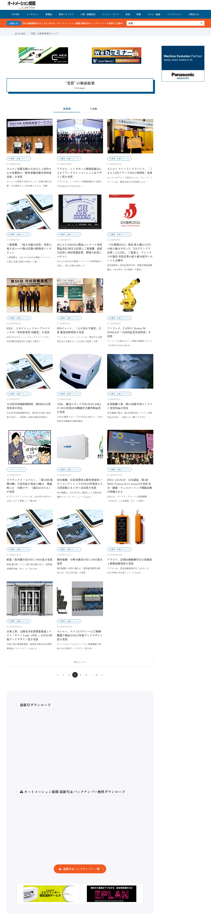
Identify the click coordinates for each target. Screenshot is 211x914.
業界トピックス (66, 14)
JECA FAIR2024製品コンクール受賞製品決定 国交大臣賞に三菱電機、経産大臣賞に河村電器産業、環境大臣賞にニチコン (79, 250)
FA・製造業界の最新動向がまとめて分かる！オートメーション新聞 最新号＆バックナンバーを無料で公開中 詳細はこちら (83, 23)
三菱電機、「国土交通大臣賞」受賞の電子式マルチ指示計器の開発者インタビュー (29, 248)
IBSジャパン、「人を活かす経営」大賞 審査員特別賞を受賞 (79, 330)
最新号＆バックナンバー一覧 (81, 869)
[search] (201, 23)
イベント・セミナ (110, 14)
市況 (128, 14)
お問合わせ (193, 14)
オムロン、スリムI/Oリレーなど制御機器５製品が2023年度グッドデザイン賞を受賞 (80, 635)
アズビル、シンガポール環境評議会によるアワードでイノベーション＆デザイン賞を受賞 (79, 173)
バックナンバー (174, 14)
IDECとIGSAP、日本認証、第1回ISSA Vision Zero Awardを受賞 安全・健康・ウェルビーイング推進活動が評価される (129, 486)
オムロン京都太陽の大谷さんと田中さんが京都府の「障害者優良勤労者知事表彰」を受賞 (29, 173)
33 (96, 674)
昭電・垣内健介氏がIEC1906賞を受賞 (29, 559)
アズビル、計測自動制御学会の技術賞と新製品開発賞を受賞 (129, 561)
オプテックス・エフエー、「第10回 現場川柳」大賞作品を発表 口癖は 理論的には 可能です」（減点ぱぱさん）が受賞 (30, 486)
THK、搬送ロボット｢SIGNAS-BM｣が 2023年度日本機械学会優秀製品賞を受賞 (79, 408)
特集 (138, 14)
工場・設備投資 (87, 14)
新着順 (67, 108)
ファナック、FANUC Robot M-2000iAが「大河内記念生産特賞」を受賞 (129, 332)
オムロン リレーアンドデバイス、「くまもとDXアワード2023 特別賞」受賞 (130, 171)
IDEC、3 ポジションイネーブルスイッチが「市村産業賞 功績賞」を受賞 (28, 330)
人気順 (93, 108)
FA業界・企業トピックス (18, 158)
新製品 (49, 14)
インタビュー (32, 14)
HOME (16, 14)
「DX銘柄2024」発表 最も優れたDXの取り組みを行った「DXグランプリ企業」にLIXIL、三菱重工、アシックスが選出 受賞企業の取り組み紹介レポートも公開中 (130, 252)
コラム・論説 (153, 14)
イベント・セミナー (16, 469)
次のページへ (80, 662)
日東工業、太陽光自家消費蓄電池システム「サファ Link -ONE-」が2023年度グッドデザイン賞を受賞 (29, 635)
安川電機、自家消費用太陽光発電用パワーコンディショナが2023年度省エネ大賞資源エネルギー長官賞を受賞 (80, 484)
